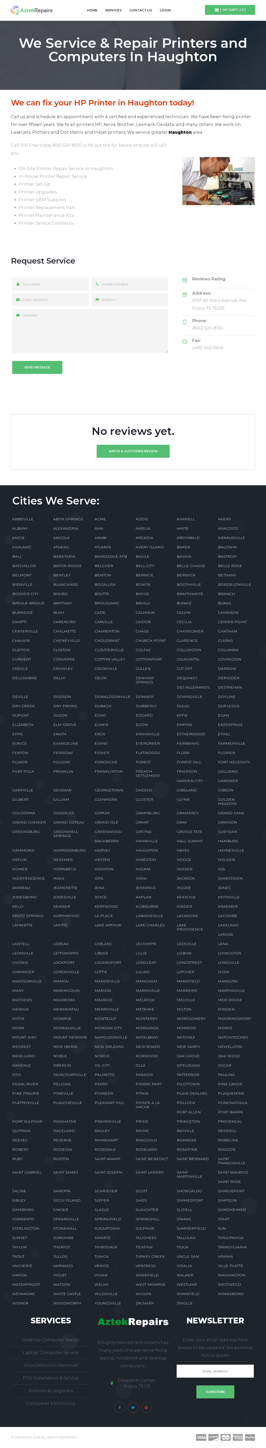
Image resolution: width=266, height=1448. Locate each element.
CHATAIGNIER (190, 631)
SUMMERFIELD (191, 1228)
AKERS (224, 519)
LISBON (184, 953)
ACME (100, 519)
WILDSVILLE (106, 1294)
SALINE (19, 1191)
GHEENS (144, 790)
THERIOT (61, 1247)
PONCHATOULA (233, 1103)
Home (92, 10)
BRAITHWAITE (190, 594)
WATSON (61, 1284)
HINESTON (146, 860)
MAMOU (61, 981)
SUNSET (19, 1238)
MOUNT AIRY (24, 1037)
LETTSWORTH (66, 953)
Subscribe (215, 1392)
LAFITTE (60, 925)
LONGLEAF (146, 962)
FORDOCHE (106, 762)
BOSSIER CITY (25, 594)
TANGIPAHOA (231, 1238)
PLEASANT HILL (109, 1103)
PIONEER (104, 1093)
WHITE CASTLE (67, 1294)
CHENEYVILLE (66, 640)
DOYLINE (227, 697)
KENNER (61, 906)
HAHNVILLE (147, 841)
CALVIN (183, 612)
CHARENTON (107, 631)
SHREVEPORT (231, 1191)
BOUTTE (102, 594)
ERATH (59, 734)
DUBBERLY (146, 706)
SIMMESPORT (190, 1200)
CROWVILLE (106, 668)
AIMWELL (186, 519)
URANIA (225, 1256)
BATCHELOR (24, 566)
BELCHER (104, 566)
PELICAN (61, 1084)
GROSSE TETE (190, 832)
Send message (37, 367)
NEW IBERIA (65, 1047)
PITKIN (142, 1093)
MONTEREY (147, 1018)
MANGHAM (146, 981)
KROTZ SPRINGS (28, 916)
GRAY (182, 822)
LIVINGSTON (229, 953)
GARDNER (228, 781)
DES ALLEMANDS (193, 687)
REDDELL (227, 1131)
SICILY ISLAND (67, 1200)
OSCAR (224, 1065)
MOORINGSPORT (234, 1018)
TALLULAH (186, 1238)
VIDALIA (184, 1266)
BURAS (224, 603)
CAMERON (228, 612)
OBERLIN (62, 1065)
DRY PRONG (65, 706)
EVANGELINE (65, 743)
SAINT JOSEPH (108, 1172)
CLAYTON (21, 650)
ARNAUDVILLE (231, 538)
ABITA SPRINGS (68, 519)
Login (165, 10)
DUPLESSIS (229, 706)
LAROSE (226, 934)
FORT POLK (23, 771)
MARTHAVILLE (231, 990)
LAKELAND (228, 925)
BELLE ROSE (230, 566)
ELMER (101, 725)
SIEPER (102, 1200)
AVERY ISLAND (150, 547)
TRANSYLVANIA (232, 1247)
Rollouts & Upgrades (51, 1390)
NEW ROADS (148, 1047)
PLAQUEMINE (231, 1093)
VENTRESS (146, 1266)
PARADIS (144, 1075)
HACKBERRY (107, 841)
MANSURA (228, 981)
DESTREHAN (230, 687)
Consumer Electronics (50, 1403)
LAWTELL (20, 944)
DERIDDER (229, 678)
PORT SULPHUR (27, 1121)
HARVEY (102, 850)
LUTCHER (185, 972)
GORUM (102, 813)
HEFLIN (19, 860)
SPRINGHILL (147, 1219)
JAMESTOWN (230, 878)
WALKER (185, 1275)
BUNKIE (184, 603)
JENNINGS (146, 888)
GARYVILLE (22, 790)
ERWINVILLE (148, 734)
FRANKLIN (63, 771)
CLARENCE (187, 640)
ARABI (101, 538)
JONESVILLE (64, 897)
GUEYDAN (227, 832)
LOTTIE (101, 972)
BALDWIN (227, 547)
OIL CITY (102, 1065)
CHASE (142, 631)
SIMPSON (227, 1200)
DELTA (101, 678)
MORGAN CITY (108, 1028)
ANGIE (18, 538)
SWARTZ (102, 1238)
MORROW (186, 1028)
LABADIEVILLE (149, 916)
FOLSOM (61, 762)
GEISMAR (62, 790)
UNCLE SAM (188, 1256)
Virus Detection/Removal (51, 1365)
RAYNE (142, 1131)
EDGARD (144, 715)
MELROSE (145, 1000)
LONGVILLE (229, 962)
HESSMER (63, 860)
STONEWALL (65, 1228)
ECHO (100, 715)
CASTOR (143, 622)
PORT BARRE (230, 1112)
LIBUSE (101, 953)
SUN (222, 1228)
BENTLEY (62, 575)
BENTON (103, 575)
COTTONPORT (149, 659)
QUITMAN (21, 1131)
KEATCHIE (186, 897)
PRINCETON (188, 1121)
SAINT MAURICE (233, 1172)
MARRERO (187, 990)
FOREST (143, 762)
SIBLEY (19, 1200)
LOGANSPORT (108, 962)
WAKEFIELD (147, 1275)
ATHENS (61, 547)
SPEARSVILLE (66, 1219)
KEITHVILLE (229, 897)
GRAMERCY (188, 813)
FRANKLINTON (109, 771)
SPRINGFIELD (108, 1219)
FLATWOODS (148, 753)
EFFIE (182, 715)
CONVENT (21, 659)
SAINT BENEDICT (152, 1159)
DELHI (59, 678)
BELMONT (21, 575)
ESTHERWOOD (191, 734)
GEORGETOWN (109, 790)
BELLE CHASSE (191, 566)
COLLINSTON (189, 650)
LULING (143, 972)
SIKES (141, 1200)
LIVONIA (20, 962)
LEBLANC (103, 944)
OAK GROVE (188, 1056)
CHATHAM (227, 631)
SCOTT (141, 1191)
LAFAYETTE (22, 925)
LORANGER (23, 972)
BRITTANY (62, 603)
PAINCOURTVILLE (69, 1075)
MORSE (225, 1028)
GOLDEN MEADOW (227, 801)
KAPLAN (143, 897)
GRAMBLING (148, 813)
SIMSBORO (23, 1210)
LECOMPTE (146, 944)
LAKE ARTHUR (108, 925)
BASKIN (184, 556)
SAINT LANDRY (150, 1172)
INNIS (58, 878)
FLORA (183, 753)
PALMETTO (105, 1075)
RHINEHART (106, 1140)
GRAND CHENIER (29, 822)
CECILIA (184, 622)
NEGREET (21, 1047)
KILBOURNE (147, 906)
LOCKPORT (63, 962)
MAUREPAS (64, 1000)
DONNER (145, 697)
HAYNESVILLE (231, 850)
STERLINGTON (25, 1228)
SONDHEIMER (232, 1210)
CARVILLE (104, 622)
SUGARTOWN (107, 1228)
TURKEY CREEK (150, 1256)
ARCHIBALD (188, 538)
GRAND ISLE (106, 822)
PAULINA (226, 1075)
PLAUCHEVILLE (67, 1103)
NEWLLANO (23, 1056)
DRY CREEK (23, 706)
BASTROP (227, 556)
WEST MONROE (151, 1284)
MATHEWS (22, 1000)
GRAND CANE (231, 813)
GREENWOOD (108, 832)
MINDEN (226, 1009)
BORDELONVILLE (234, 584)
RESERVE (62, 1140)
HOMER (20, 869)
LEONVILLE (23, 953)
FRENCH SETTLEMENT (148, 773)
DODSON (62, 697)
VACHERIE (22, 1266)
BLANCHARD (65, 584)
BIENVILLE (22, 584)
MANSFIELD (188, 981)
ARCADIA (144, 538)
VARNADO (63, 1266)
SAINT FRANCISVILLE (231, 1161)
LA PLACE (104, 916)
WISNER (20, 1303)
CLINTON (61, 650)
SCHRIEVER (106, 1191)
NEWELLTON (230, 1047)
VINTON (19, 1275)
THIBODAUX (106, 1247)
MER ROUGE (230, 1000)
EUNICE (19, 743)
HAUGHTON (147, 850)
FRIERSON (187, 771)
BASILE (142, 556)
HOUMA (143, 869)
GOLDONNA (23, 813)
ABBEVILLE (23, 519)
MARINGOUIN (66, 990)
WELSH (102, 1284)
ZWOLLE (185, 1303)
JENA (99, 888)
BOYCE (142, 594)
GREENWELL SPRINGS (65, 834)
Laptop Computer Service (51, 1352)
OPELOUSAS (188, 1065)
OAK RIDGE (229, 1056)
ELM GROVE (64, 725)
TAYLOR (19, 1247)
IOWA (141, 878)
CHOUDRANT (107, 640)
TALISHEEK (146, 1238)
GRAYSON (227, 822)
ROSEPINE (187, 1149)
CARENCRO (64, 622)
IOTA (99, 878)
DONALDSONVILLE (113, 697)
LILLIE (141, 953)
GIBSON (226, 790)
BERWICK (186, 575)
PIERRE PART (149, 1084)
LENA (223, 944)
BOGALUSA (105, 584)
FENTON (20, 753)
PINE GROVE (230, 1084)
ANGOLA (61, 538)
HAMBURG (228, 841)
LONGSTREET (189, 962)
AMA (99, 528)
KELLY (18, 906)
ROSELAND (146, 1149)
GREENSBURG (26, 832)
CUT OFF (184, 668)
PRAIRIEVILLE (108, 1121)
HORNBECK (64, 869)
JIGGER (184, 888)
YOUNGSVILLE (108, 1303)
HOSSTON (104, 869)
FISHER (102, 753)
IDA (221, 869)
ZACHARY (145, 1303)
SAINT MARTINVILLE (189, 1174)
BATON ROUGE (67, 566)
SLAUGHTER (147, 1210)
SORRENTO (23, 1219)
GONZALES (63, 813)
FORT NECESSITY (234, 762)
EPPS (17, 734)
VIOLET (59, 1275)
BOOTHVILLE (189, 584)
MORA (18, 1028)
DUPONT (20, 715)
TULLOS (60, 1256)
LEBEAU (61, 944)
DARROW (227, 668)
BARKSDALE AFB (111, 556)
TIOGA (182, 1247)
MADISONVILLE (27, 981)
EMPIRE (184, 725)
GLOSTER (144, 799)
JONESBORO (24, 897)
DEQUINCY (187, 678)
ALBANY (20, 528)
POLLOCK (186, 1103)
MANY (18, 990)
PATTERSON (188, 1075)
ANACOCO (228, 528)
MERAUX (20, 1009)
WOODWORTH (67, 1303)
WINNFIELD (188, 1294)
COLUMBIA (228, 650)
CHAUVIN (21, 640)
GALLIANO (228, 771)
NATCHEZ (186, 1037)
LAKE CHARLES (150, 925)
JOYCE (101, 897)
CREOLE (20, 668)
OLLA (140, 1065)
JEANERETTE (65, 888)
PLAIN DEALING (192, 1093)
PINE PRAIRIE (25, 1093)
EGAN (223, 715)
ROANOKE (187, 1140)
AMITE (183, 528)
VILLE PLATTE (230, 1266)
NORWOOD (147, 1056)
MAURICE (104, 1000)
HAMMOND (23, 850)
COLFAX (143, 650)
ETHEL (224, 734)
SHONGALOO (189, 1191)
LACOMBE (227, 916)
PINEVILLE (63, 1093)
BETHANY (227, 575)
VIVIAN (101, 1275)
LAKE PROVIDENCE (190, 927)
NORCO (102, 1056)
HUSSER (184, 869)
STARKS (184, 1219)
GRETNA (143, 832)
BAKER (183, 547)
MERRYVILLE (107, 1009)
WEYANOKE (23, 1294)
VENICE (102, 1266)
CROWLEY (63, 668)
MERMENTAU (66, 1009)
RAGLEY (102, 1131)
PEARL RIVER (25, 1084)
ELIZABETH (23, 725)
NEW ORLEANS (109, 1047)
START (223, 1219)
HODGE (184, 860)
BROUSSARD (107, 603)
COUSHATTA (188, 659)
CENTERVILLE (25, 631)
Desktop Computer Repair (51, 1339)
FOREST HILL (189, 762)
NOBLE (60, 1056)
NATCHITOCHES (233, 1037)
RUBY (17, 1159)
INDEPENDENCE (28, 878)
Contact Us (140, 10)
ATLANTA (103, 547)
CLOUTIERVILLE (109, 650)
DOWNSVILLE (190, 697)
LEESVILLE (187, 944)
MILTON (184, 1009)
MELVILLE (186, 1000)
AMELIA (143, 528)
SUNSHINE (63, 1238)
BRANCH (226, 594)
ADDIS (142, 519)
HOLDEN (226, 860)
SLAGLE (102, 1210)
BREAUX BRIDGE (28, 603)
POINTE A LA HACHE (148, 1105)
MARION (103, 990)
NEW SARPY (188, 1047)
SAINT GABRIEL (27, 1172)
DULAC (183, 706)
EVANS (101, 743)
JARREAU (21, 888)
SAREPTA (62, 1191)
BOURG (60, 594)
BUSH (58, 612)
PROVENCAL (230, 1121)
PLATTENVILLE (25, 1103)
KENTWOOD (106, 906)
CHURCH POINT (151, 640)
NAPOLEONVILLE (111, 1037)
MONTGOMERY (191, 1018)
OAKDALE (21, 1065)
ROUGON (227, 1149)
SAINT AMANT (108, 1159)
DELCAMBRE (24, 678)
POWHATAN (64, 1121)
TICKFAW (144, 1247)
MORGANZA (147, 1028)
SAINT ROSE (229, 1182)
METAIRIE (145, 1009)
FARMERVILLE (231, 743)
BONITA (143, 584)
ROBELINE (228, 1140)
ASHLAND (21, 547)
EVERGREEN (148, 743)
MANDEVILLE (107, 981)
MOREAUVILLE (67, 1028)
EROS (100, 734)
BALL (17, 556)
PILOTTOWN (188, 1084)
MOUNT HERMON (70, 1037)
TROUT (18, 1256)
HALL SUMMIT (190, 841)
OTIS (16, 1075)
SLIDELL (184, 1210)
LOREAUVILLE (66, 972)
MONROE (62, 1018)
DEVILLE (20, 697)
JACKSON (186, 878)
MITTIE (18, 1018)
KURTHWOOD (66, 916)
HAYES (183, 850)
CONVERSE (64, 659)
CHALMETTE (64, 631)
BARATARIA (64, 556)
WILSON (143, 1294)
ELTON (142, 725)
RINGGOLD (146, 1140)
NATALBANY (147, 1037)
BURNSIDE (22, 612)
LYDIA (223, 972)
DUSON (60, 715)
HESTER (102, 860)
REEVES (20, 1140)
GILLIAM (61, 799)
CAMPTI (19, 622)
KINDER (184, 906)
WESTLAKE (187, 1284)
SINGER (60, 1210)
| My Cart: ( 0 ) (232, 10)
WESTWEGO (229, 1284)
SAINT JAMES (65, 1172)
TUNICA (102, 1256)
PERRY (101, 1084)
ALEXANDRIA (65, 528)
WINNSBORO (231, 1294)
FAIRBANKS (188, 743)
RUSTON (61, 1159)
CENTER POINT (232, 622)
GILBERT (20, 799)
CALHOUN (145, 612)
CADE (100, 612)
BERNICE (145, 575)
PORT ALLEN (189, 1112)
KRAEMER (228, 906)
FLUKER (19, 762)
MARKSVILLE (148, 990)
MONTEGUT (105, 1018)
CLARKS (225, 640)
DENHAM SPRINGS (145, 680)
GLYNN (183, 799)
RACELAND (64, 1131)
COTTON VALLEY (110, 659)
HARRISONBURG (69, 850)
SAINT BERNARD (193, 1159)
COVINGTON (229, 659)
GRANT (142, 822)
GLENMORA (106, 799)
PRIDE (142, 1121)
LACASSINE (187, 916)
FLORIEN (226, 753)
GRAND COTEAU (68, 822)
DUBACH (103, 706)
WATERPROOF (26, 1284)
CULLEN (143, 668)
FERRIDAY (63, 753)
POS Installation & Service (51, 1378)
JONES (224, 888)
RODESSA (62, 1149)
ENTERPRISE (230, 725)
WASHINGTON (231, 1275)
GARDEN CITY (190, 781)
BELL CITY (145, 566)
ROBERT (20, 1149)
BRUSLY (143, 603)
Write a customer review (133, 451)
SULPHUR (145, 1228)
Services (113, 10)
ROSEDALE (105, 1149)
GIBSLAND (187, 790)
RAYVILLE (186, 1131)
